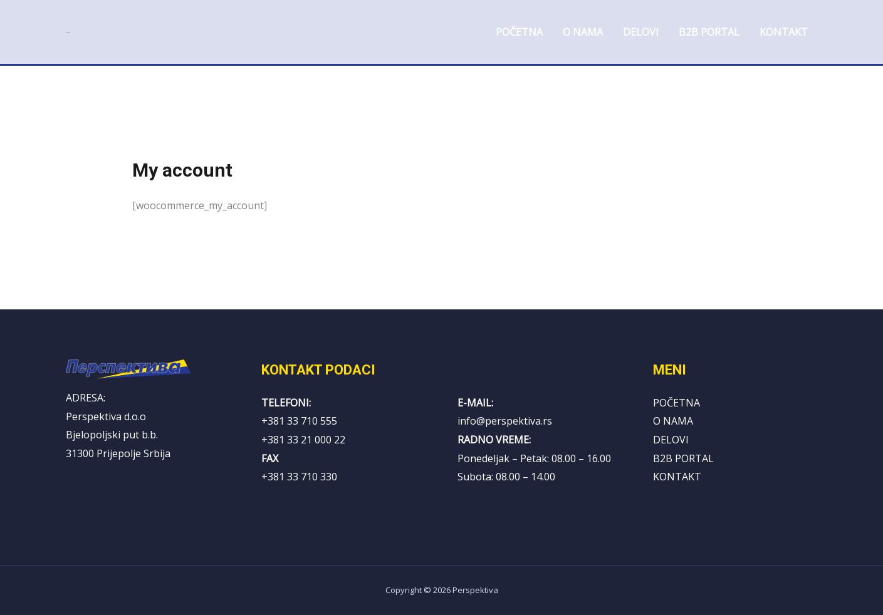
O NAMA (673, 421)
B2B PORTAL (683, 458)
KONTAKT (677, 476)
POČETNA (676, 403)
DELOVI (671, 440)
